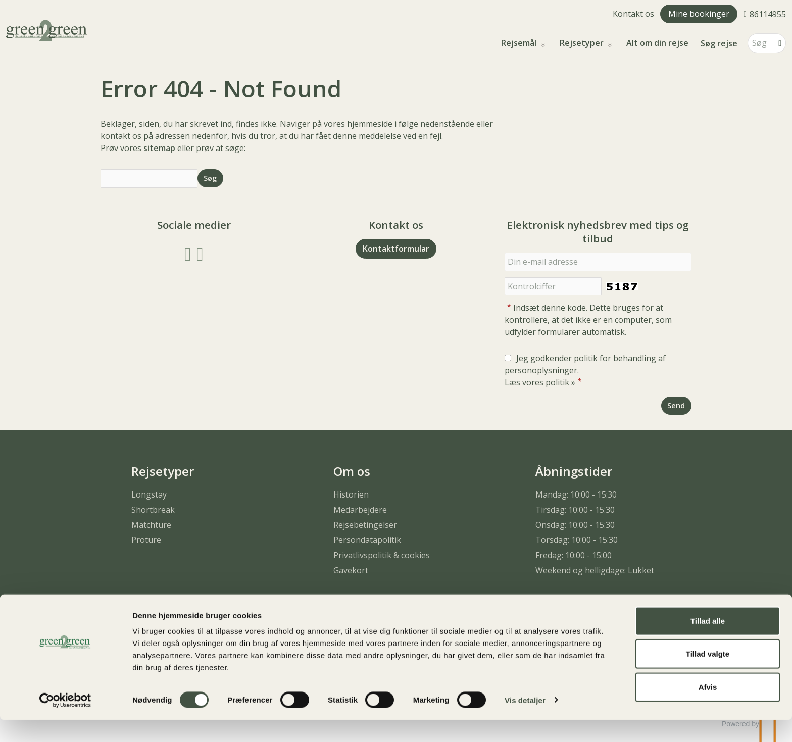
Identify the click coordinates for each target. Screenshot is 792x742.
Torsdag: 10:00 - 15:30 (576, 540)
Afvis (708, 709)
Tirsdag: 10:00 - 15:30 (575, 509)
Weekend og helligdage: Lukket (594, 570)
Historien (351, 494)
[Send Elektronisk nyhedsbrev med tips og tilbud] (676, 405)
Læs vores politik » (540, 382)
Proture (146, 540)
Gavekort (350, 570)
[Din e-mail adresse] (598, 262)
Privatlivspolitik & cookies (381, 555)
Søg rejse (719, 43)
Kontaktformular (396, 248)
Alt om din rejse (657, 43)
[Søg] (759, 43)
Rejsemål (519, 43)
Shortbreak (153, 509)
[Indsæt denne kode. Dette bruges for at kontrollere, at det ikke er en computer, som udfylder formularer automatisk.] (553, 286)
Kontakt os (633, 13)
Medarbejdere (360, 509)
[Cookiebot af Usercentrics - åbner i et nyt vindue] (65, 722)
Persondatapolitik (367, 540)
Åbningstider (573, 471)
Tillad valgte (707, 676)
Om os (351, 471)
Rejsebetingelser (365, 524)
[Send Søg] (210, 178)
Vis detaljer (525, 722)
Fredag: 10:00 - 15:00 (573, 555)
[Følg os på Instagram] (200, 252)
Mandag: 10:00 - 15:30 (576, 494)
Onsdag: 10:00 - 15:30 (575, 524)
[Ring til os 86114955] (764, 13)
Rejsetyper (583, 43)
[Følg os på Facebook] (187, 252)
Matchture (151, 524)
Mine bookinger (698, 13)
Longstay (149, 494)
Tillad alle (707, 642)
